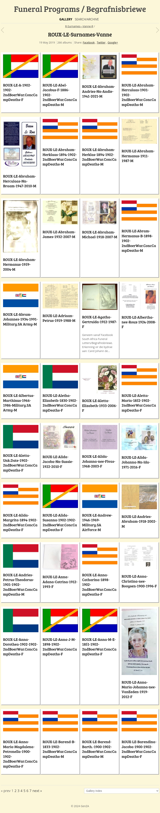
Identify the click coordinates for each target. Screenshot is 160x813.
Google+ (113, 42)
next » (37, 790)
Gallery (65, 19)
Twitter (101, 42)
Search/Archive (87, 19)
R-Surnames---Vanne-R (79, 26)
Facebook (89, 42)
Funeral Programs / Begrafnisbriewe (80, 8)
